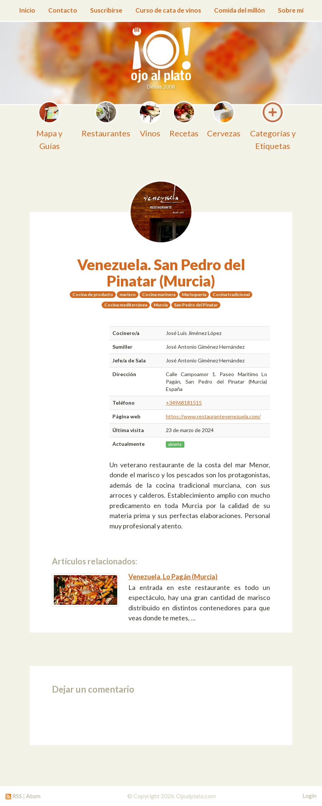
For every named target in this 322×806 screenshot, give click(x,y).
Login (309, 795)
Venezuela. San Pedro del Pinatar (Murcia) (161, 273)
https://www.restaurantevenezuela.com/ (213, 416)
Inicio (27, 10)
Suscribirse (106, 10)
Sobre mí (290, 10)
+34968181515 (184, 402)
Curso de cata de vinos (168, 10)
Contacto (62, 10)
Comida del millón (239, 10)
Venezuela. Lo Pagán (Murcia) (172, 577)
